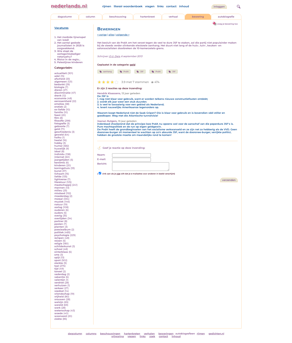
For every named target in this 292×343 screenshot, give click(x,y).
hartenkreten (132, 333)
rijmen (106, 6)
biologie (59, 87)
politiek (59, 232)
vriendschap (62, 293)
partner (59, 221)
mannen (59, 187)
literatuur (60, 182)
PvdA (124, 71)
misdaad (59, 193)
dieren (58, 90)
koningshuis (62, 168)
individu (59, 154)
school (58, 249)
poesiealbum (62, 229)
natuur (58, 204)
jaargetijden (61, 159)
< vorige (102, 34)
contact (171, 6)
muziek (59, 201)
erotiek (58, 106)
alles (111, 34)
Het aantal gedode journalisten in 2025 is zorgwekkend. (70, 45)
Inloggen (219, 6)
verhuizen (60, 285)
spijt (57, 257)
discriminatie (62, 92)
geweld (59, 134)
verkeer (59, 288)
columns (91, 333)
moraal (58, 198)
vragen (150, 6)
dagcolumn (65, 16)
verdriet (59, 282)
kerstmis (59, 162)
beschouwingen (110, 333)
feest (57, 115)
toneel (58, 271)
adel (57, 76)
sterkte (58, 263)
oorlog (58, 207)
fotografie (60, 123)
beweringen (166, 333)
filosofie (59, 120)
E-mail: (101, 159)
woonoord (60, 316)
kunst (57, 171)
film (56, 118)
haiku (57, 137)
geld (57, 129)
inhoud (184, 6)
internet (59, 157)
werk (57, 307)
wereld (58, 305)
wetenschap (62, 310)
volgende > (122, 34)
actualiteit (60, 73)
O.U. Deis (114, 56)
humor (58, 145)
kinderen (60, 165)
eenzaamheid (62, 101)
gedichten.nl (216, 333)
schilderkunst (62, 246)
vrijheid (59, 296)
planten (59, 226)
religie (58, 243)
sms (56, 254)
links (160, 6)
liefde (57, 176)
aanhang (105, 71)
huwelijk (59, 148)
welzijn (58, 302)
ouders (58, 212)
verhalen (149, 333)
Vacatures (61, 28)
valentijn (59, 279)
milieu (58, 190)
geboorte (60, 126)
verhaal (173, 16)
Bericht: (102, 163)
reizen (58, 240)
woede (58, 313)
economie (60, 98)
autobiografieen (185, 333)
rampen (59, 238)
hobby (58, 143)
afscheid (59, 78)
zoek (152, 336)
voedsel (59, 291)
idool (57, 151)
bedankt (59, 84)
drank (57, 95)
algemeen (60, 81)
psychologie (61, 235)
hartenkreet (147, 16)
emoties (59, 104)
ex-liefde (59, 109)
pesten (58, 224)
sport (57, 260)
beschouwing (117, 16)
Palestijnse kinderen (70, 62)
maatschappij (62, 185)
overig (58, 215)
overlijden (60, 218)
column (90, 16)
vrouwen (59, 299)
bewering (198, 16)
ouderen (59, 210)
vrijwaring (117, 336)
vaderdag (60, 274)
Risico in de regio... (68, 59)
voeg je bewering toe (227, 24)
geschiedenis (62, 131)
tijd (56, 268)
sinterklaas (61, 252)
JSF (140, 71)
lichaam (59, 173)
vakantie (59, 277)
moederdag (61, 196)
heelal (58, 140)
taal (56, 265)
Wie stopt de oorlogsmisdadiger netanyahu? (68, 54)
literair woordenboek (128, 6)
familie (58, 112)
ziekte (58, 319)
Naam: (101, 154)
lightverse (60, 179)
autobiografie (226, 16)
